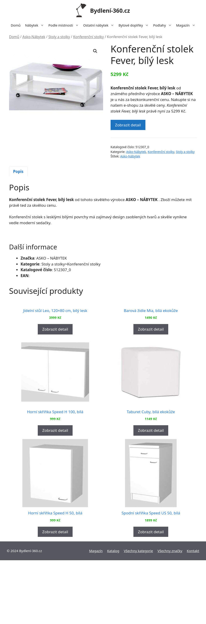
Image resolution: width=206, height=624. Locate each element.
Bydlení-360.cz (110, 10)
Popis (18, 171)
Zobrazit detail (128, 125)
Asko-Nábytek (33, 36)
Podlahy (163, 25)
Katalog (113, 614)
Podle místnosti (64, 25)
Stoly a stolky (59, 36)
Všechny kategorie (138, 614)
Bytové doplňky (134, 25)
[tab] (18, 172)
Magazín (187, 25)
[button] (95, 51)
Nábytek (35, 25)
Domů (15, 25)
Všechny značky (170, 614)
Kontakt (193, 614)
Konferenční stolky (88, 36)
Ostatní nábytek (99, 25)
